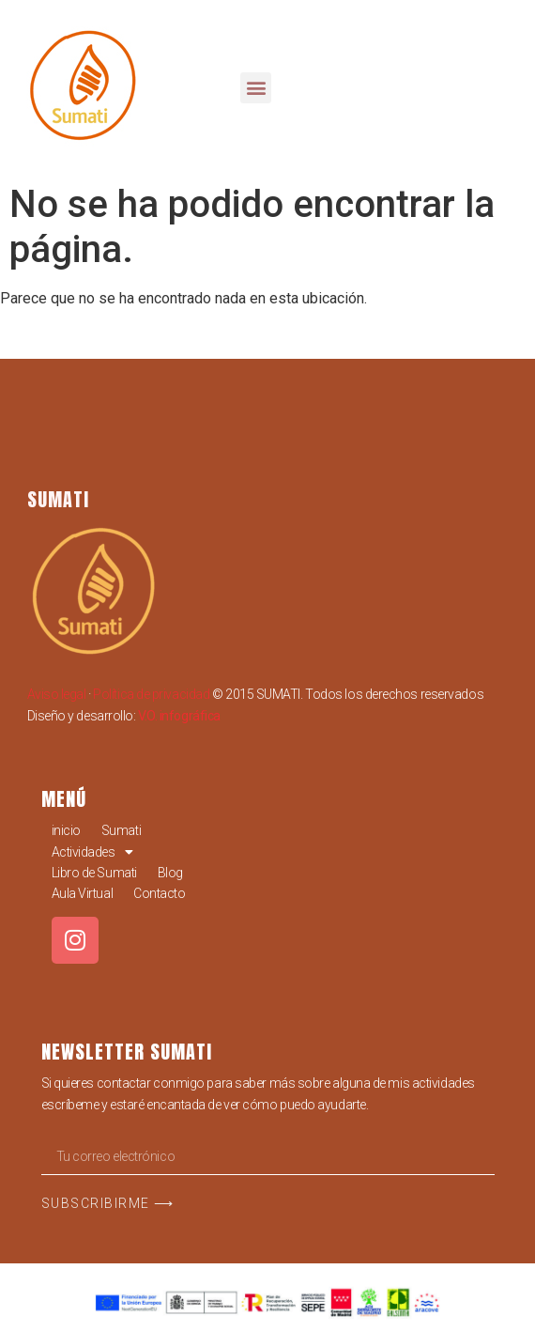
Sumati (121, 830)
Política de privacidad (151, 694)
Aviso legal (56, 694)
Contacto (159, 893)
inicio (66, 830)
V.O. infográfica (179, 715)
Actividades (92, 852)
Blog (170, 872)
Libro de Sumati (94, 872)
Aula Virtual (83, 893)
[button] (255, 87)
